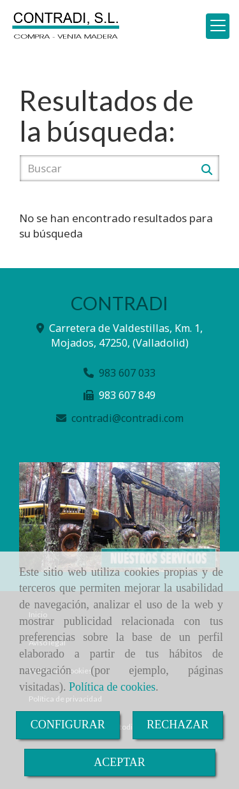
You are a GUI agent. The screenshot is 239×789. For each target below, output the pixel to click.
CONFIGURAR (68, 724)
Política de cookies (112, 686)
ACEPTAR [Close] (119, 762)
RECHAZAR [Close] (177, 724)
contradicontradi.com (127, 418)
